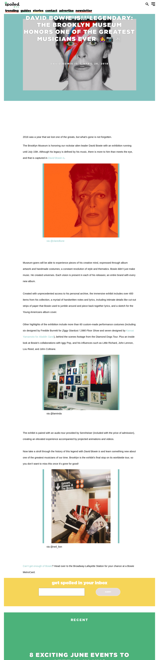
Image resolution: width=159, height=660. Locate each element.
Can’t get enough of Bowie (37, 566)
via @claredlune (55, 241)
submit (108, 592)
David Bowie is (64, 63)
